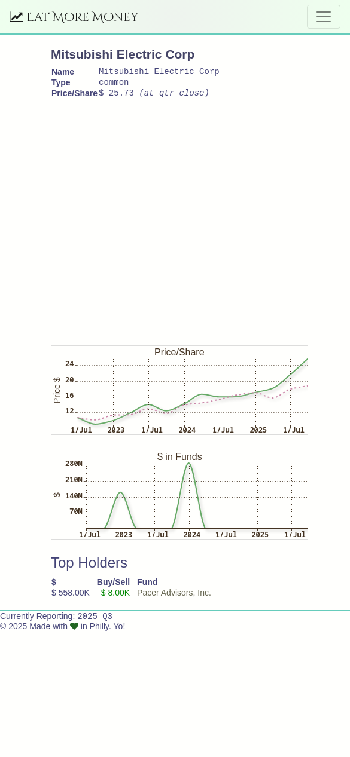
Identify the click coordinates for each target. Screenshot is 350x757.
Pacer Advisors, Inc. (174, 598)
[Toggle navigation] (323, 17)
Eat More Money (74, 17)
